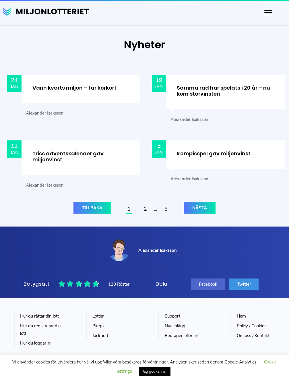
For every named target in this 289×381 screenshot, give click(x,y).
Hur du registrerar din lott (40, 329)
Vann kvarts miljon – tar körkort (74, 87)
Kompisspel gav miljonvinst (214, 153)
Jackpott (100, 336)
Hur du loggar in (35, 343)
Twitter (244, 284)
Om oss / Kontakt (253, 336)
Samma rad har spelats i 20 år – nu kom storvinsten (223, 91)
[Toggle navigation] (268, 13)
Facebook (208, 284)
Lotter (98, 316)
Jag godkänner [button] (155, 371)
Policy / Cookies (251, 326)
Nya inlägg (175, 326)
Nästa (199, 208)
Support (172, 316)
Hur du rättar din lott (39, 316)
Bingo (98, 326)
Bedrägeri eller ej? (182, 336)
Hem (241, 316)
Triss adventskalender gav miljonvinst (68, 156)
